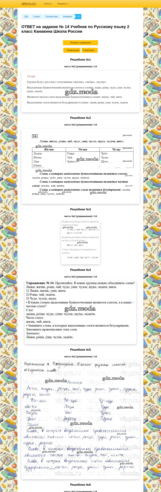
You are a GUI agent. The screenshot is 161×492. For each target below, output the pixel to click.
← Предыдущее (71, 50)
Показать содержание (80, 43)
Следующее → (90, 50)
